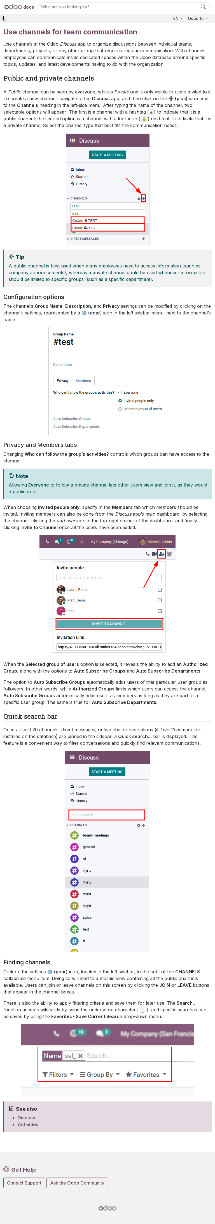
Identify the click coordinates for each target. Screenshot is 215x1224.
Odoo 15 (196, 18)
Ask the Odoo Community (77, 1183)
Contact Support (24, 1183)
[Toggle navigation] (4, 18)
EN (176, 18)
